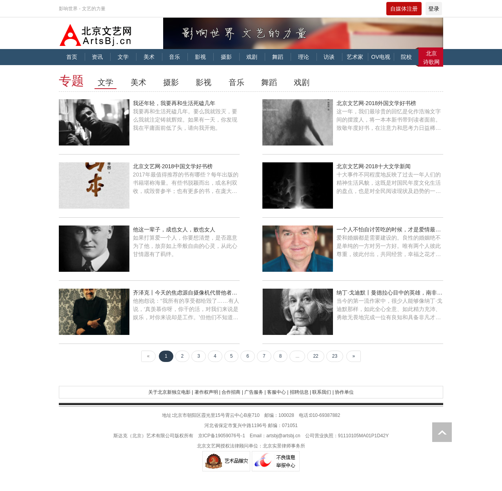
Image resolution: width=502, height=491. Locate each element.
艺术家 (355, 57)
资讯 (97, 57)
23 (334, 356)
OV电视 (380, 57)
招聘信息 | (300, 392)
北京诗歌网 (431, 57)
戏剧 (251, 57)
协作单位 (344, 392)
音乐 (174, 57)
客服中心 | (277, 392)
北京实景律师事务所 (284, 446)
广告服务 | (255, 392)
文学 (123, 57)
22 (315, 356)
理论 (303, 57)
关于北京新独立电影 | (170, 392)
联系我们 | (322, 392)
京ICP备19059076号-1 (221, 435)
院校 (406, 57)
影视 (200, 57)
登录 (433, 8)
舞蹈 (277, 57)
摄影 (226, 57)
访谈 (329, 57)
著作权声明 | (207, 392)
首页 (71, 57)
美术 (149, 57)
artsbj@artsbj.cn (283, 435)
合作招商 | (232, 392)
